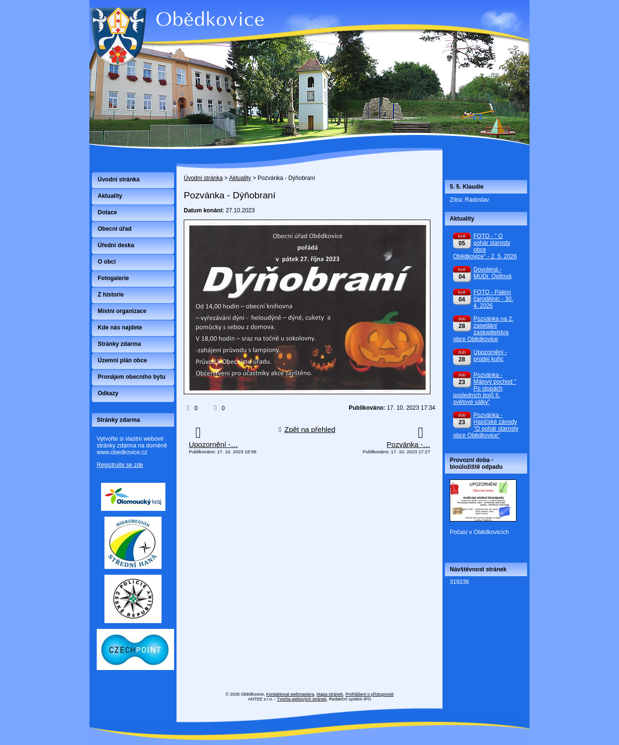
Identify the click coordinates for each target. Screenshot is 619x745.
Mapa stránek (330, 694)
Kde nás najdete (120, 327)
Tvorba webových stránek (302, 699)
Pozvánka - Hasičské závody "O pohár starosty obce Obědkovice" (485, 425)
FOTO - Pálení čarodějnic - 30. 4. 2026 (493, 299)
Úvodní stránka (203, 178)
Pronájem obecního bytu (131, 376)
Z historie (111, 294)
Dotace (107, 212)
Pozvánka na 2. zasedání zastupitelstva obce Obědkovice (483, 329)
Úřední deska (116, 245)
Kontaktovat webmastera (290, 694)
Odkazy (108, 393)
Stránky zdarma (119, 344)
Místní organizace (122, 311)
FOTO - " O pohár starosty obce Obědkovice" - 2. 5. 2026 (485, 246)
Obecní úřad (115, 228)
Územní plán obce (122, 360)
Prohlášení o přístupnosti (369, 694)
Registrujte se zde (120, 465)
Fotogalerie (113, 278)
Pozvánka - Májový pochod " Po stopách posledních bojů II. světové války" (484, 388)
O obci (107, 261)
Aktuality (240, 178)
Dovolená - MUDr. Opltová (492, 273)
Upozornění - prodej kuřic (490, 355)
